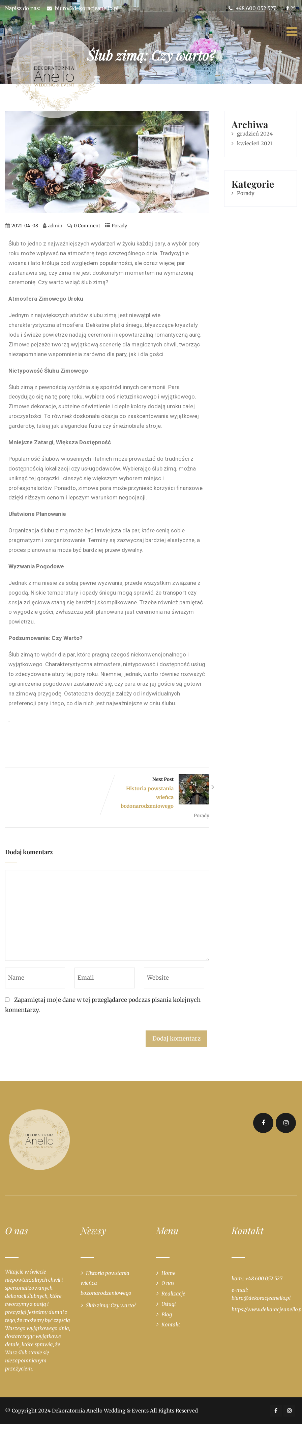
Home (168, 1273)
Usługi (168, 1304)
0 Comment (87, 226)
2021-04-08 (24, 226)
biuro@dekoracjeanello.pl (87, 8)
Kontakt (170, 1324)
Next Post (158, 793)
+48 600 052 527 (252, 8)
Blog (166, 1314)
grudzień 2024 (255, 133)
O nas (167, 1283)
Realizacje (173, 1293)
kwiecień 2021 (254, 143)
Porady (119, 226)
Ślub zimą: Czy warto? (111, 1305)
